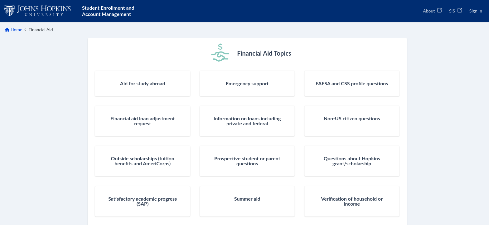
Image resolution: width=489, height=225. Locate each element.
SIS (455, 10)
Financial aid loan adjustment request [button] (142, 121)
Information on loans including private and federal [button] (247, 121)
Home (16, 29)
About (432, 10)
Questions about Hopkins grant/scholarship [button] (352, 161)
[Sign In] (476, 11)
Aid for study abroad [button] (142, 83)
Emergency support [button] (247, 83)
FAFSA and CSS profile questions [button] (352, 83)
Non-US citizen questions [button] (352, 118)
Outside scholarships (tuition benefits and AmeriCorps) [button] (142, 161)
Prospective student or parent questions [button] (247, 161)
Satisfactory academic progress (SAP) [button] (142, 201)
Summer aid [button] (247, 198)
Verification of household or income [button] (352, 201)
